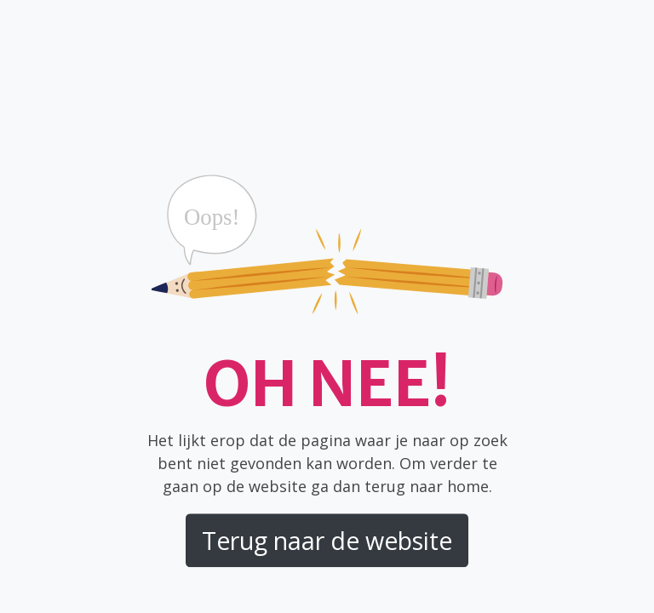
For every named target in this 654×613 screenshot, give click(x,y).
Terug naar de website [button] (327, 541)
